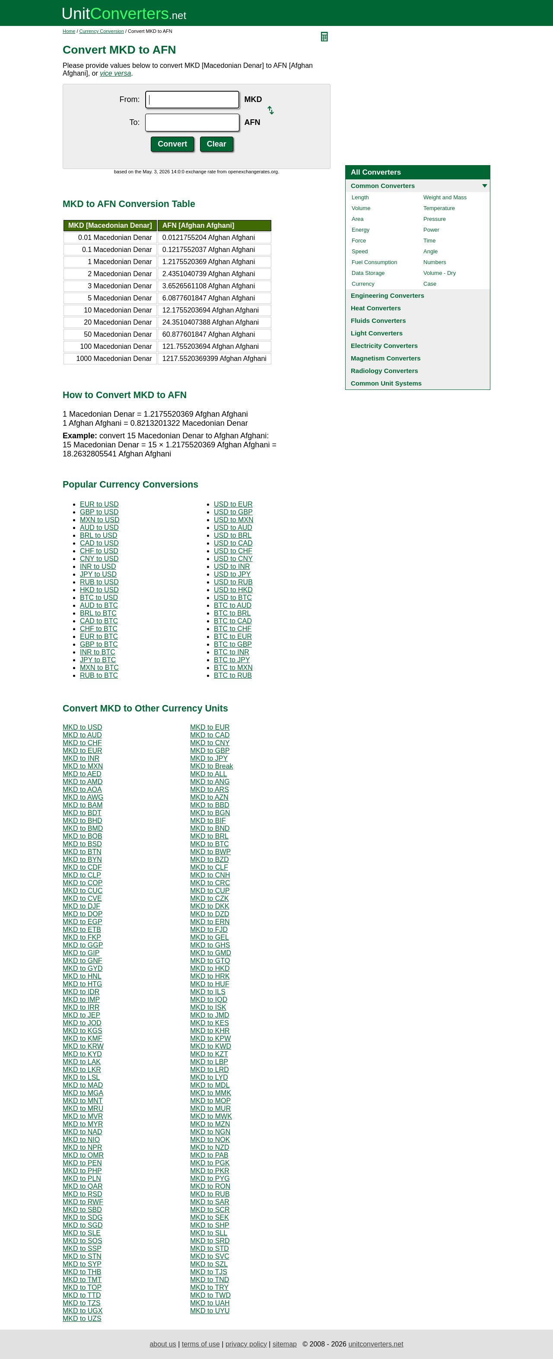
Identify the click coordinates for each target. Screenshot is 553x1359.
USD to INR (232, 566)
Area (357, 219)
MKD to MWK (211, 1116)
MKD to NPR (82, 1147)
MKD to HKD (210, 968)
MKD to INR (81, 758)
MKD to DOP (82, 914)
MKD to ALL (208, 774)
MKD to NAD (82, 1132)
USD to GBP (233, 512)
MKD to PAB (209, 1155)
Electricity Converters (384, 345)
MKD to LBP (209, 1062)
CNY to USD (99, 558)
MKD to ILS (208, 991)
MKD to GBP (210, 750)
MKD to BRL (209, 836)
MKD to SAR (209, 1202)
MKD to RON (210, 1186)
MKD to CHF (82, 742)
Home (69, 31)
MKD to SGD (82, 1225)
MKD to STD (209, 1248)
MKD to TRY (209, 1287)
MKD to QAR (82, 1186)
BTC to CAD (233, 621)
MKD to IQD (208, 999)
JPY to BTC (98, 660)
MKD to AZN (209, 797)
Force (359, 240)
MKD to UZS (82, 1318)
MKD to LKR (82, 1069)
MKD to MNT (82, 1100)
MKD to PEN (82, 1163)
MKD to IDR (81, 991)
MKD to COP (82, 883)
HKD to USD (99, 589)
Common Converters (383, 185)
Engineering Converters (387, 295)
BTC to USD (99, 597)
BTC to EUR (233, 636)
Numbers (434, 262)
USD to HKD (233, 589)
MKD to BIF (208, 820)
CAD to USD (99, 543)
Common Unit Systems (386, 383)
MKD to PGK (210, 1163)
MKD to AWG (83, 797)
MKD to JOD (82, 1023)
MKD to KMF (82, 1038)
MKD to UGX (82, 1310)
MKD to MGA (83, 1093)
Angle (430, 251)
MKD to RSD (82, 1194)
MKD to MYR (83, 1124)
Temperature (439, 208)
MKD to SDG (82, 1217)
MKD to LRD (209, 1069)
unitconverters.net (375, 1344)
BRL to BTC (98, 613)
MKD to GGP (83, 945)
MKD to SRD (210, 1240)
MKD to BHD (82, 820)
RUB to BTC (99, 675)
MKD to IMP (81, 999)
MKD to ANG (210, 781)
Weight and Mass (445, 197)
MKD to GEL (209, 937)
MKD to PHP (82, 1170)
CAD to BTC (99, 621)
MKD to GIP (81, 953)
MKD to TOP (82, 1287)
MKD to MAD (83, 1085)
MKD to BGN (210, 813)
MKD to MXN (83, 766)
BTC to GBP (233, 644)
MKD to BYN (82, 859)
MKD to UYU (210, 1310)
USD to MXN (234, 519)
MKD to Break (211, 766)
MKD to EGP (82, 921)
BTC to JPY (232, 660)
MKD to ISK (208, 1007)
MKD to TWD (210, 1295)
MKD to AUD (82, 735)
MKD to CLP (82, 875)
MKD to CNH (210, 875)
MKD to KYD (82, 1054)
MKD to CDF (82, 867)
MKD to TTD (82, 1295)
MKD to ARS (209, 789)
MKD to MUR (210, 1108)
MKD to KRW (83, 1046)
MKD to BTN (82, 851)
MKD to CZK (209, 898)
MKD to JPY (209, 758)
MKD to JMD (209, 1015)
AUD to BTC (99, 605)
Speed (360, 251)
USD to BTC (233, 597)
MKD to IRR (81, 1007)
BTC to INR (231, 652)
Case (429, 284)
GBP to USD (99, 512)
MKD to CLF (209, 867)
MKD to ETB (82, 929)
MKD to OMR (83, 1155)
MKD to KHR (210, 1030)
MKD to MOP (210, 1100)
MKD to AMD (82, 781)
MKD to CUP (210, 890)
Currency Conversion (101, 31)
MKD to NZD (209, 1147)
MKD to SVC (209, 1256)
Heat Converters (376, 308)
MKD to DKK (209, 906)
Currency (363, 284)
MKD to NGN (210, 1132)
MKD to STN (82, 1256)
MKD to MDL (210, 1085)
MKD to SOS (82, 1240)
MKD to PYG (210, 1178)
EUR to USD (99, 504)
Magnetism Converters (386, 358)
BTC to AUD (232, 605)
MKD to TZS (82, 1303)
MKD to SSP (82, 1248)
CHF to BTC (99, 628)
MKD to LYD (209, 1077)
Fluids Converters (378, 320)
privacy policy (246, 1344)
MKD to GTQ (210, 960)
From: (130, 99)
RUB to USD (99, 582)
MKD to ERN (210, 921)
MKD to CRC (210, 883)
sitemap (285, 1344)
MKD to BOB (82, 836)
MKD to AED (82, 774)
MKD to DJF (81, 906)
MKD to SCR (210, 1209)
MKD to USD (82, 727)
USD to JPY (232, 574)
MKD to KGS (82, 1030)
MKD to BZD (209, 859)
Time (429, 240)
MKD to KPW (210, 1038)
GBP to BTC (99, 644)
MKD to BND (210, 828)
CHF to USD (99, 551)
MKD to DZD (209, 914)
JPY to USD (98, 574)
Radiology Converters (384, 370)
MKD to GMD (210, 953)
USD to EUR (233, 504)
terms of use (201, 1344)
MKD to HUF (209, 984)
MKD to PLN (82, 1178)
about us (162, 1344)
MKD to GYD (82, 968)
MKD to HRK (210, 976)
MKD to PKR (209, 1170)
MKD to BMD (83, 828)
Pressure (434, 219)
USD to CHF (233, 551)
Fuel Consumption (374, 262)
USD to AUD (233, 527)
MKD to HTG (82, 984)
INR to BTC (97, 652)
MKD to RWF (83, 1202)
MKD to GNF (82, 960)
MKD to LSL (81, 1077)
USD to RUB (233, 582)
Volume (361, 208)
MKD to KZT (209, 1054)
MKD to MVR (83, 1116)
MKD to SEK (209, 1217)
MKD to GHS (210, 945)
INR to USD (98, 566)
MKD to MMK (210, 1093)
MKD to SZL (209, 1264)
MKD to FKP (82, 937)
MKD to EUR (210, 727)
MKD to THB (82, 1272)
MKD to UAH (210, 1303)
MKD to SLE (82, 1233)
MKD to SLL (208, 1233)
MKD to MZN (210, 1124)
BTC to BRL (232, 613)
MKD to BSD (82, 844)
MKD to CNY (210, 742)
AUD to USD (99, 527)
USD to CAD (233, 543)
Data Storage (368, 273)
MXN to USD (100, 519)
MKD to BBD (209, 805)
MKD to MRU (83, 1108)
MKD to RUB (210, 1194)
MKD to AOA (82, 789)
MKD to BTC (209, 844)
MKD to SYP (82, 1264)
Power (431, 229)
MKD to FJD (209, 929)
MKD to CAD (210, 735)
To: (134, 122)
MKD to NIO (81, 1139)
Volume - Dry (439, 273)
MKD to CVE (82, 898)
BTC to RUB (233, 675)
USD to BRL (232, 535)
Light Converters (377, 333)
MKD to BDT (82, 813)
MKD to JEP (81, 1015)
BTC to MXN (233, 667)
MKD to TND (209, 1279)
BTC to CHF (232, 628)
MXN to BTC (99, 667)
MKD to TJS (208, 1272)
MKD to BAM (82, 805)
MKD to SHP (209, 1225)
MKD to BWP (210, 851)
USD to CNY (233, 558)
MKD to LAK (82, 1062)
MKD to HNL (82, 976)
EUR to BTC (99, 636)
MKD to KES (209, 1023)
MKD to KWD (210, 1046)
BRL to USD (99, 535)
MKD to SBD (82, 1209)
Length (360, 197)
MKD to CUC (82, 890)
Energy (360, 229)
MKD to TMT (82, 1279)
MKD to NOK (210, 1139)
